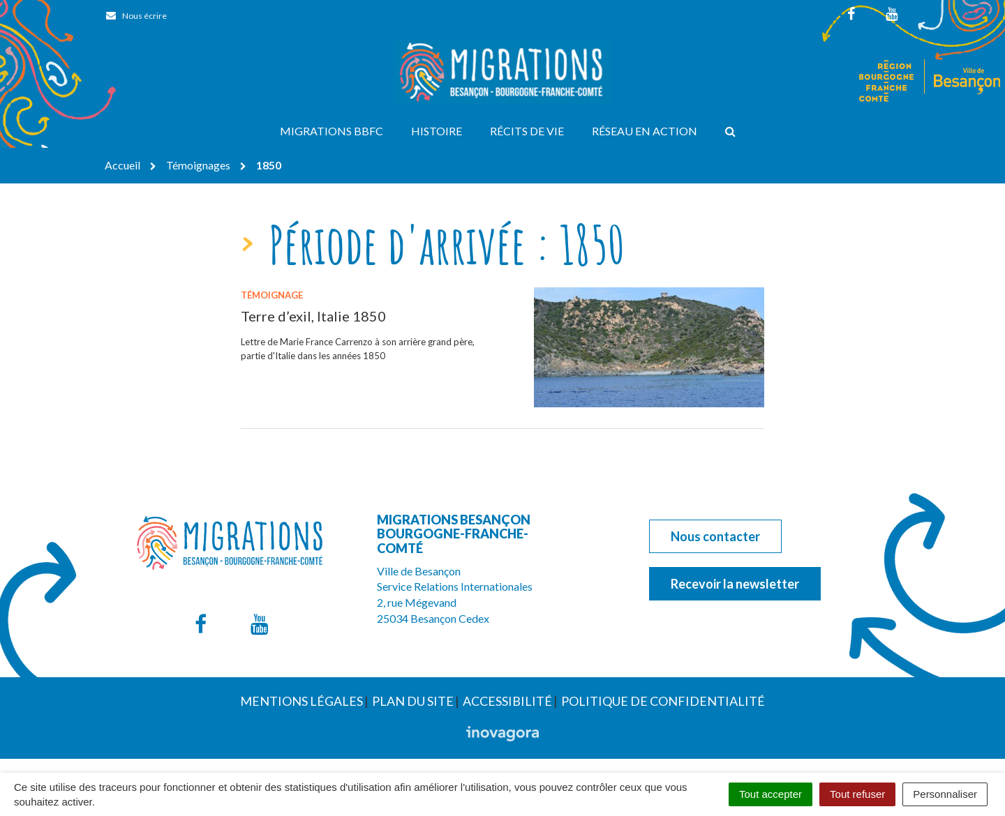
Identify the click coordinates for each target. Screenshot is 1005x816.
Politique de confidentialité (663, 701)
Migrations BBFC (331, 130)
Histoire (436, 130)
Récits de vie (527, 130)
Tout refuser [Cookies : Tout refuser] (857, 794)
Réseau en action (644, 130)
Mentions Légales (301, 701)
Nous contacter (715, 536)
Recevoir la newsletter (735, 583)
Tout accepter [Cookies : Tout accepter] (770, 794)
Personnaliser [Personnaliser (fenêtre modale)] (945, 794)
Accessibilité (507, 701)
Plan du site (413, 701)
